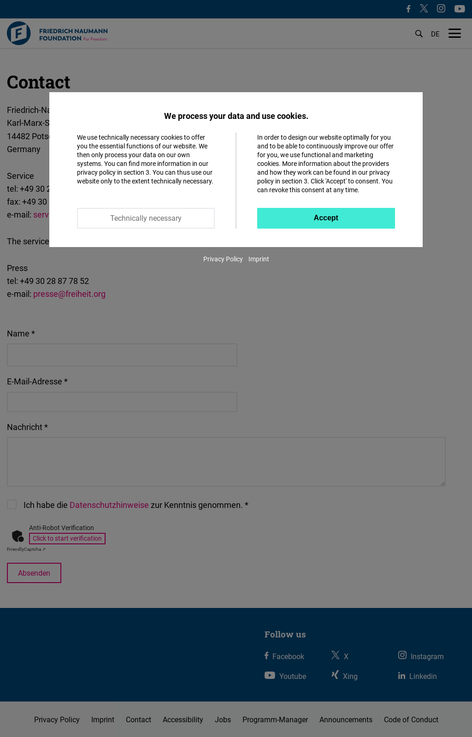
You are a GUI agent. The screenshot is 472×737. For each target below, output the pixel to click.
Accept (326, 218)
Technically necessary (146, 218)
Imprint (258, 258)
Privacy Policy (223, 258)
